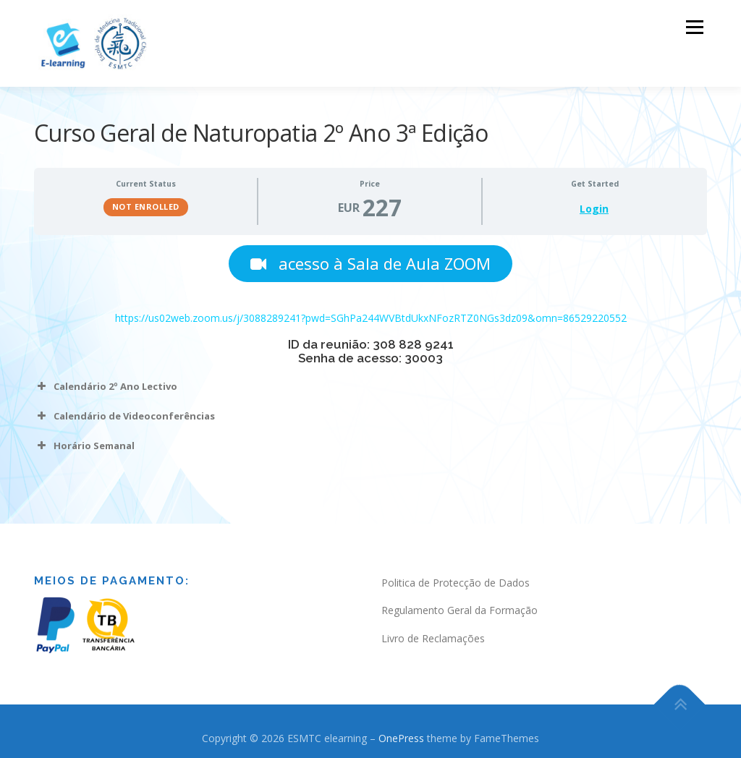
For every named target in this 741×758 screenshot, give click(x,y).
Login (594, 209)
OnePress (401, 738)
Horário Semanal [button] (84, 445)
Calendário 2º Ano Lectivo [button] (105, 386)
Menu (694, 27)
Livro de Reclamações (433, 638)
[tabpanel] (370, 351)
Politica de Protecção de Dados (455, 582)
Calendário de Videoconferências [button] (124, 416)
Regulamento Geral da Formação (459, 610)
